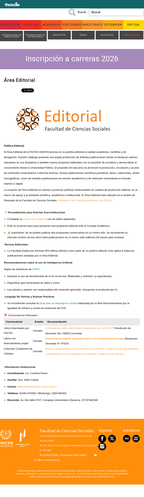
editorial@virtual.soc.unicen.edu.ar (37, 386)
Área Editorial (131, 35)
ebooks (83, 35)
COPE (36, 269)
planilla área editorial (34, 219)
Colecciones (107, 35)
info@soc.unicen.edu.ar (46, 459)
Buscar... (83, 12)
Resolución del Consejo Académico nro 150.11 (85, 200)
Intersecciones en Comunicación (12, 36)
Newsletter (59, 35)
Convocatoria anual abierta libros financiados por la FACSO (79, 328)
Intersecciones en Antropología (35, 36)
